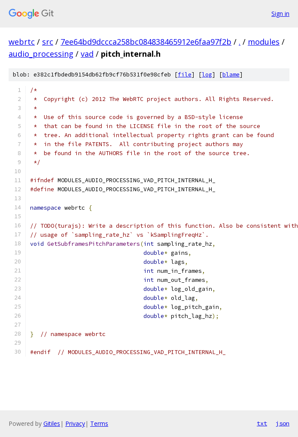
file (185, 74)
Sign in (280, 13)
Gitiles (51, 423)
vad (87, 54)
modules (264, 42)
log (207, 74)
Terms (99, 423)
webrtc (22, 42)
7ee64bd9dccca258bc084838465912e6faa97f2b (146, 42)
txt (262, 423)
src (47, 42)
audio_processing (41, 54)
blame (231, 74)
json (282, 423)
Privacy (75, 423)
